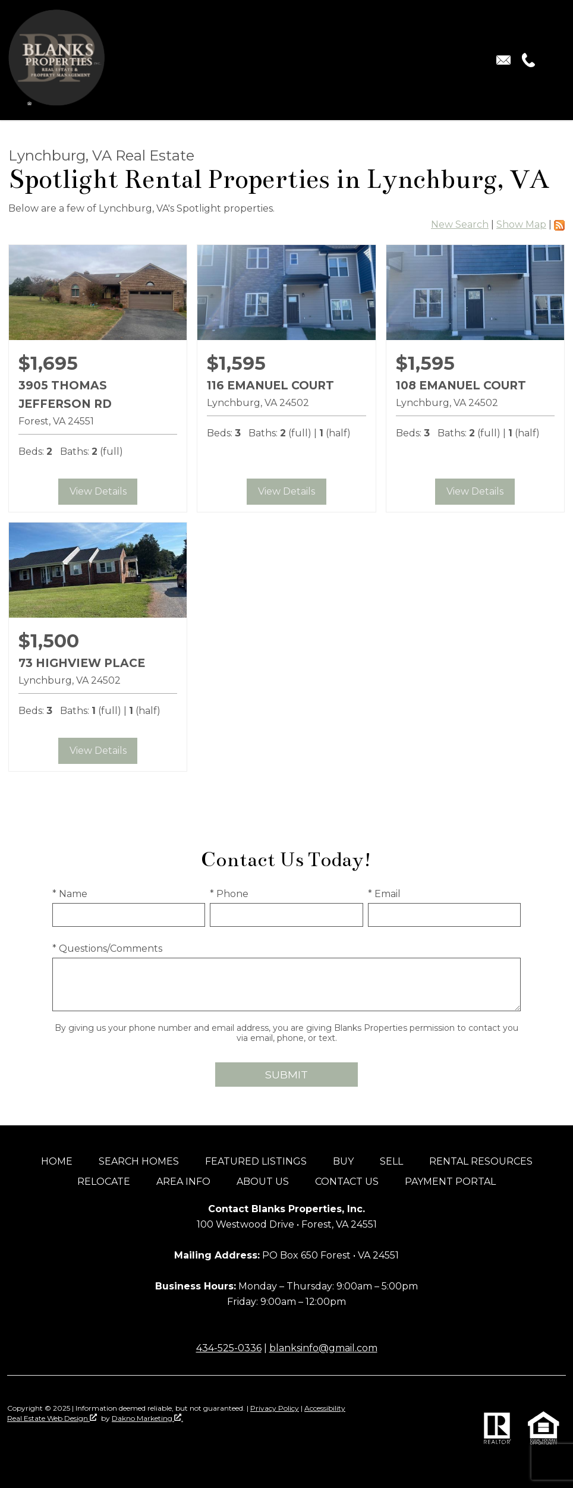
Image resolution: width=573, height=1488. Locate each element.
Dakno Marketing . (147, 1418)
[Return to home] (51, 60)
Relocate (103, 1181)
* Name (69, 893)
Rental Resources (481, 1161)
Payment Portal (450, 1181)
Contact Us (347, 1181)
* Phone (229, 893)
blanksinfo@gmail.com (323, 1348)
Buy (343, 1161)
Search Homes (139, 1161)
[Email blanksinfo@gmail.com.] (503, 60)
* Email (384, 893)
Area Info (183, 1181)
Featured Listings (256, 1161)
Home (57, 1161)
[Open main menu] (551, 60)
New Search (460, 224)
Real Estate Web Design (52, 1418)
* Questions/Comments (107, 948)
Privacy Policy (274, 1408)
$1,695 (48, 363)
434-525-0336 (229, 1348)
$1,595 (236, 363)
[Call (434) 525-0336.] (526, 60)
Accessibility (324, 1408)
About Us (263, 1181)
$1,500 (48, 641)
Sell (391, 1161)
